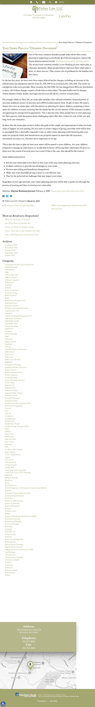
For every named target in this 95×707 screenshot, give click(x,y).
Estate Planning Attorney (15, 380)
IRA (6, 447)
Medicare (8, 480)
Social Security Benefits (14, 539)
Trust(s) (8, 562)
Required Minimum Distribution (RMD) (20, 516)
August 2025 (10, 255)
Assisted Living (11, 293)
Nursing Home (10, 485)
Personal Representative (14, 495)
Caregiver (9, 313)
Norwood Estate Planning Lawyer (15, 42)
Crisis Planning (11, 334)
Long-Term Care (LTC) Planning (18, 472)
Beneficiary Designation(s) (46, 42)
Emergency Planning (13, 364)
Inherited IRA (10, 439)
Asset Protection (11, 290)
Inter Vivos (9, 442)
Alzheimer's (9, 282)
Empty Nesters (11, 370)
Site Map (53, 701)
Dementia (9, 339)
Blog (32, 42)
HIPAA (8, 431)
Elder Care (9, 354)
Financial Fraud (11, 395)
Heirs (7, 429)
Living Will (9, 467)
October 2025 (10, 250)
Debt (7, 336)
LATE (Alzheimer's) (13, 454)
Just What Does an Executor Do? (18, 223)
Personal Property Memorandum (18, 493)
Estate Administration (13, 372)
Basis (7, 298)
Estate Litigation (11, 375)
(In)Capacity (9, 269)
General (8, 408)
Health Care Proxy (12, 423)
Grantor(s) (9, 416)
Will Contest (10, 572)
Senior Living (10, 534)
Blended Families (11, 305)
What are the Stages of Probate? (17, 219)
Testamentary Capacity (14, 557)
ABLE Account (11, 277)
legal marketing (56, 696)
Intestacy (8, 444)
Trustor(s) (9, 567)
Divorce (8, 346)
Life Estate (9, 459)
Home (31, 2)
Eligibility (8, 362)
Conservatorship (11, 326)
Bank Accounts (11, 295)
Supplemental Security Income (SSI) (19, 549)
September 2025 (11, 253)
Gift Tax (8, 413)
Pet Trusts (9, 498)
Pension (8, 490)
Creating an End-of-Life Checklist (19, 205)
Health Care (9, 421)
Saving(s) (8, 529)
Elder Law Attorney (13, 359)
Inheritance (9, 436)
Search (50, 2)
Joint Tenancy (10, 452)
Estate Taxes (10, 382)
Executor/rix (10, 385)
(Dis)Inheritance (11, 267)
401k (7, 272)
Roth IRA (8, 526)
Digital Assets (10, 341)
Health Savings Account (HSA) (17, 426)
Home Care (9, 434)
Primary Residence (12, 506)
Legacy (7, 457)
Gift (6, 411)
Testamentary (10, 554)
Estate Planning (11, 377)
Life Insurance (10, 462)
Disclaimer (41, 701)
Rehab (7, 513)
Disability (8, 344)
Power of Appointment (14, 501)
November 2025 (11, 247)
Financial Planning (12, 398)
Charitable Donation (13, 318)
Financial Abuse (11, 390)
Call (37, 2)
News (7, 483)
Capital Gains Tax (12, 310)
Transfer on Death (12, 560)
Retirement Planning (13, 521)
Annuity (8, 287)
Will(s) (8, 575)
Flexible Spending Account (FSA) (18, 403)
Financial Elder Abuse (13, 393)
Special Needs (10, 542)
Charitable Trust (11, 323)
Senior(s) (8, 536)
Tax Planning (10, 552)
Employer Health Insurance (15, 367)
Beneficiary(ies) (11, 303)
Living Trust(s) (11, 465)
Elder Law (9, 357)
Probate (8, 508)
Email (43, 2)
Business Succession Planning (16, 308)
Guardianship (10, 418)
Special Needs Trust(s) (13, 547)
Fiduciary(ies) (10, 388)
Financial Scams (11, 400)
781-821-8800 (38, 17)
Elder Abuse (10, 352)
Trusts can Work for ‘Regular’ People (19, 227)
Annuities (8, 285)
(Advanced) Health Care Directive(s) (19, 264)
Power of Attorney (12, 503)
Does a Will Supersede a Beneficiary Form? (22, 234)
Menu (61, 2)
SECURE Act (10, 531)
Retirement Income (12, 519)
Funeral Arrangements (14, 406)
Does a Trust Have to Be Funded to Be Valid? (22, 231)
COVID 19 (9, 329)
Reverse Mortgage (12, 524)
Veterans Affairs (11, 570)
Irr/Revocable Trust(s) (14, 449)
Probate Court (10, 511)
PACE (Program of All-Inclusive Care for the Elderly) (26, 488)
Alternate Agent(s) (12, 280)
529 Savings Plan (11, 275)
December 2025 (11, 245)
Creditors (8, 331)
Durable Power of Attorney (15, 349)
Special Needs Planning (14, 544)
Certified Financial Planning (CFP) (18, 316)
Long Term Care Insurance (15, 470)
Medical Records (11, 477)
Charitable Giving (12, 321)
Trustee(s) (9, 565)
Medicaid (8, 475)
